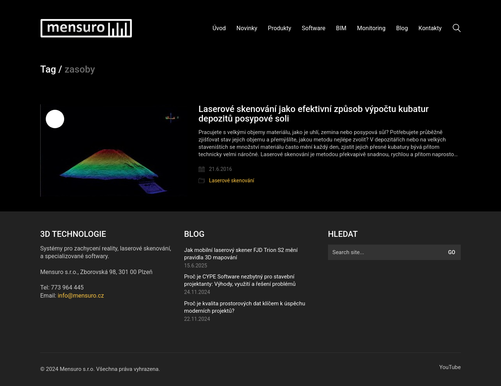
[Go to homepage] (86, 28)
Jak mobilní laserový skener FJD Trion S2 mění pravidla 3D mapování (241, 254)
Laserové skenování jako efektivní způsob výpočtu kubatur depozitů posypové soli (313, 114)
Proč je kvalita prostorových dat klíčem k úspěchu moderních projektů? (244, 307)
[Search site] (457, 29)
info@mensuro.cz (81, 295)
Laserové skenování (231, 180)
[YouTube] (450, 367)
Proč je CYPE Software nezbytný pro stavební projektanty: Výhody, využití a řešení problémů (240, 280)
